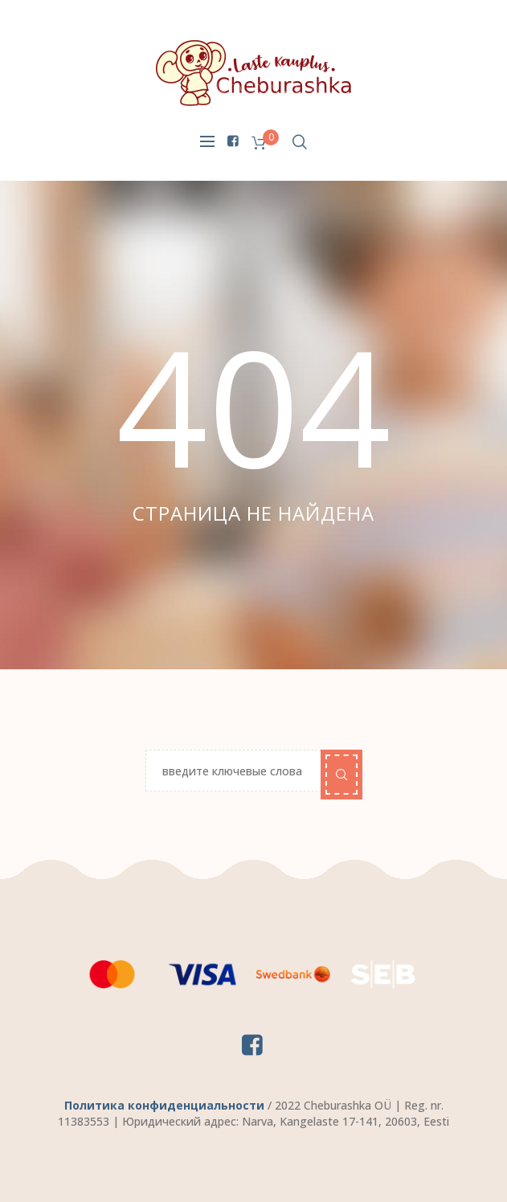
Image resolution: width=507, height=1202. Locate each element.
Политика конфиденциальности (164, 1105)
